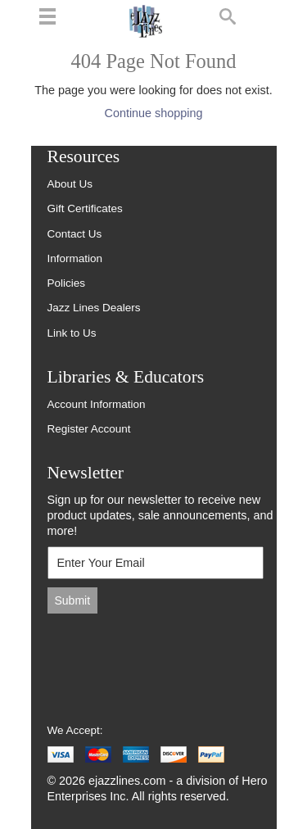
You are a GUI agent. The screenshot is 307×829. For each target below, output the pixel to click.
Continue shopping (153, 113)
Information (75, 258)
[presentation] (158, 659)
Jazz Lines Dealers (94, 307)
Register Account (89, 429)
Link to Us (72, 333)
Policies (66, 283)
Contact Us (74, 234)
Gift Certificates (85, 208)
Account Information (96, 404)
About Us (70, 184)
